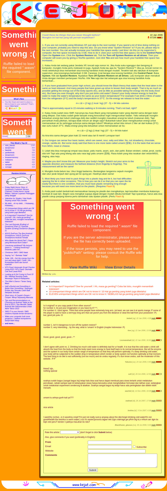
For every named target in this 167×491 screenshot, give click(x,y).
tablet (7, 162)
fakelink (8, 150)
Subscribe (140, 447)
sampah (8, 164)
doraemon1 (9, 155)
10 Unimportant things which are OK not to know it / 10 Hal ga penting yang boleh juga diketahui (97, 291)
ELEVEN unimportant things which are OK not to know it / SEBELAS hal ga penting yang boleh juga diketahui (104, 294)
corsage (8, 167)
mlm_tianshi (10, 145)
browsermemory (11, 157)
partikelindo (10, 153)
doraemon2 (9, 148)
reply (153, 318)
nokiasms (9, 160)
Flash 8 (110, 186)
